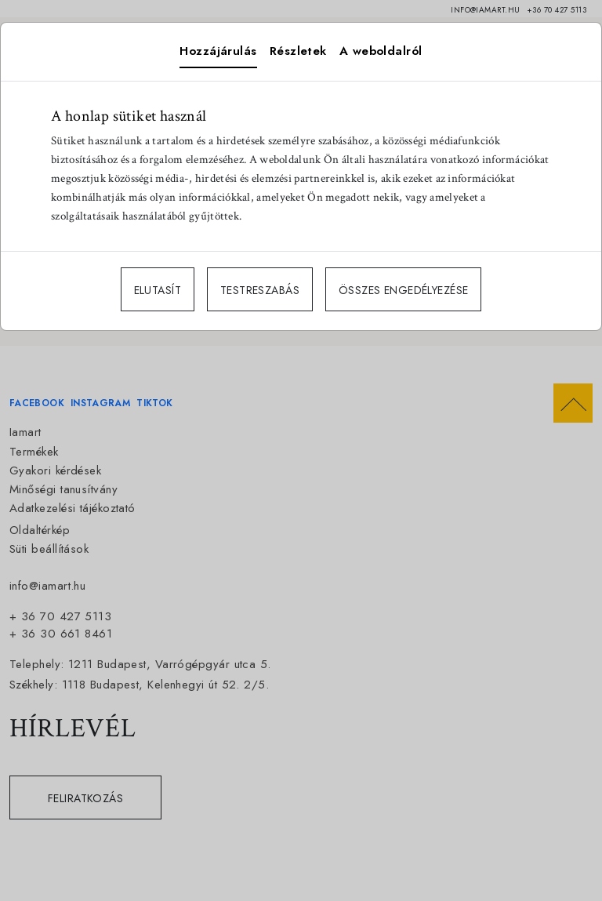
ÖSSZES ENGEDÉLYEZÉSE (403, 290)
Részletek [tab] (298, 51)
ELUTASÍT (157, 290)
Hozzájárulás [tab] (218, 51)
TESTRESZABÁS (259, 290)
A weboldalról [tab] (380, 51)
